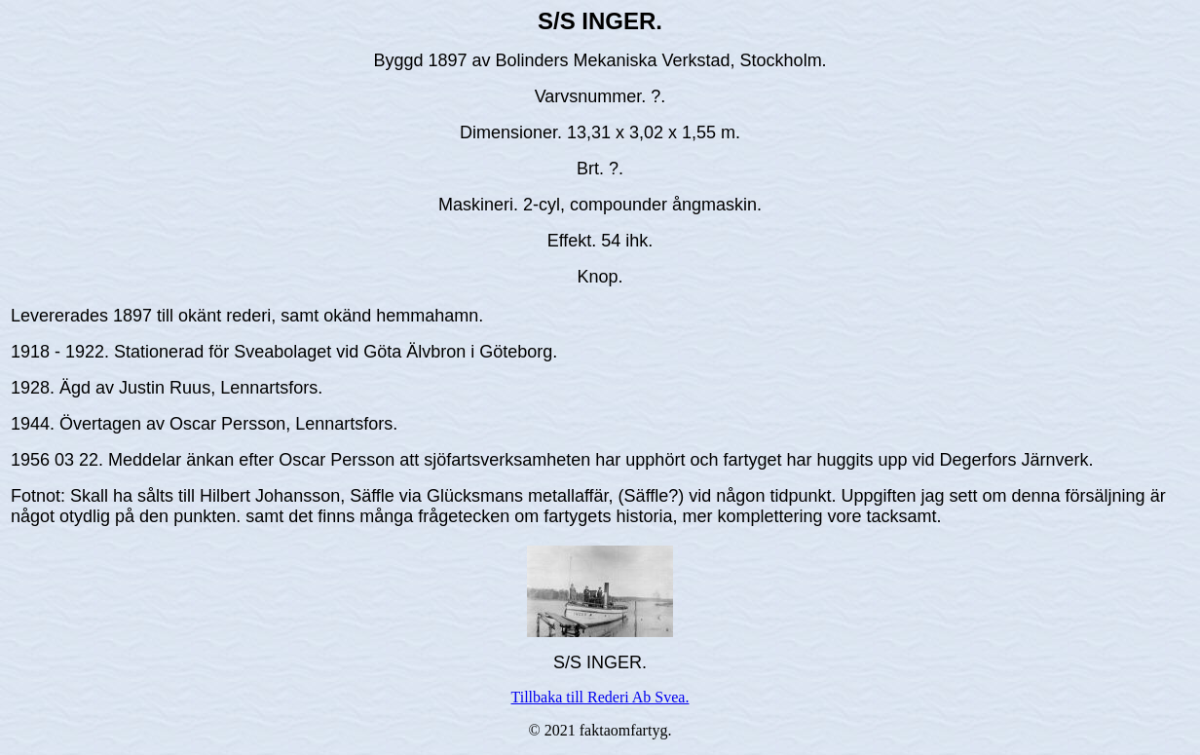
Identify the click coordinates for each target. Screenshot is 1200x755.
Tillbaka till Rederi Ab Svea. (600, 697)
